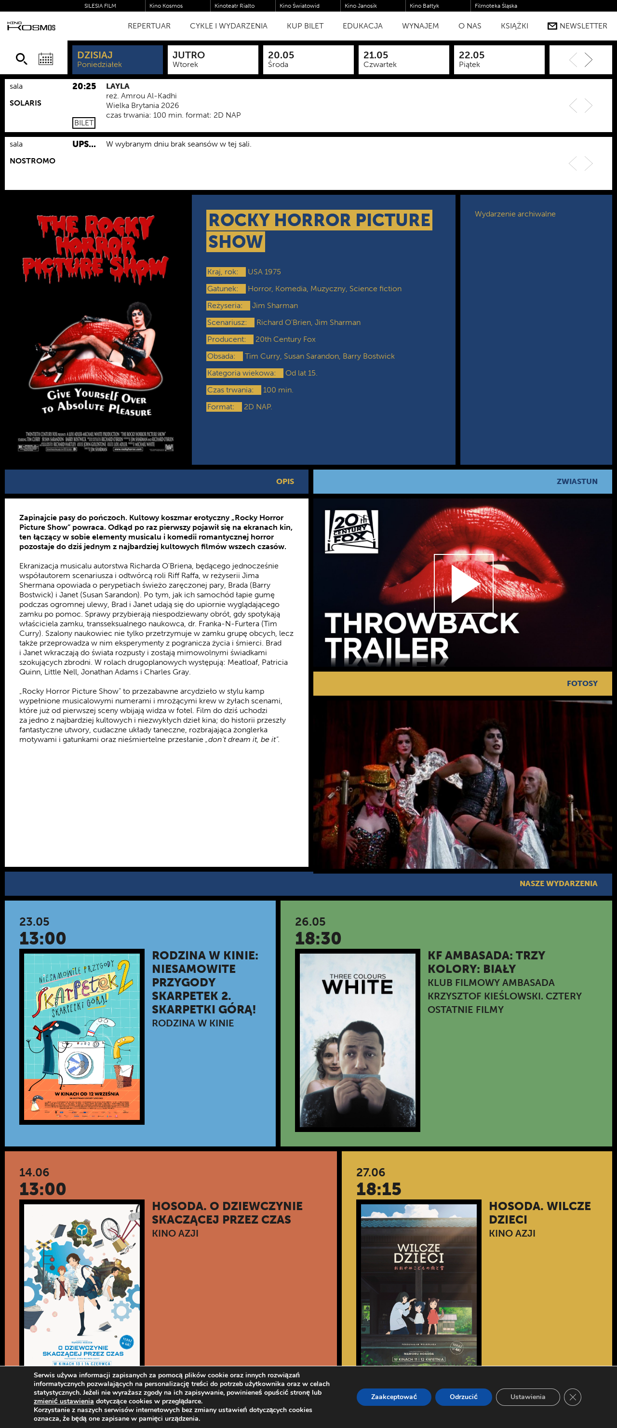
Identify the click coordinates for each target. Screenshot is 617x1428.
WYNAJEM (420, 25)
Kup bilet (305, 25)
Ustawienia (528, 1396)
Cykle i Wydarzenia (229, 25)
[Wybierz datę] (45, 58)
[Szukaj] (21, 58)
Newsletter (577, 26)
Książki (514, 25)
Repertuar (149, 25)
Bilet (84, 122)
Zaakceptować (394, 1396)
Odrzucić (464, 1396)
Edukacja (363, 25)
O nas (470, 25)
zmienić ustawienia (64, 1401)
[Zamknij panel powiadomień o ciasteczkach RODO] (572, 1397)
